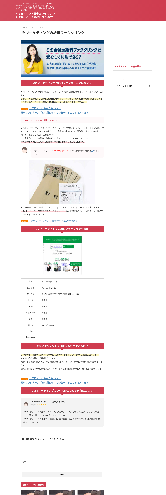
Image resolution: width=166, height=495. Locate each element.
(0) (92, 149)
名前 (24, 459)
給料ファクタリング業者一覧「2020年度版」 (50, 219)
